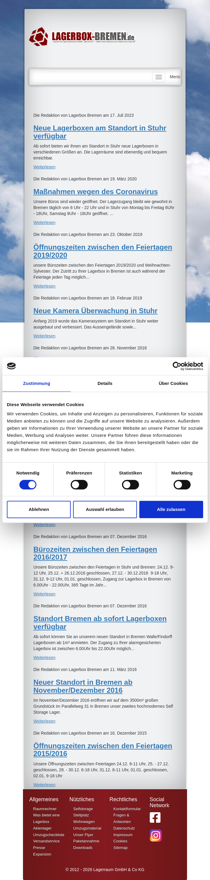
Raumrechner (45, 809)
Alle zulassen (171, 509)
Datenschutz (124, 828)
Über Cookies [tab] (173, 383)
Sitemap (120, 847)
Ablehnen (39, 509)
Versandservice (46, 841)
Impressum (122, 835)
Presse (39, 847)
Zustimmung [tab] (36, 383)
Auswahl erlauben (105, 509)
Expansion (42, 854)
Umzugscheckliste (48, 835)
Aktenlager (42, 828)
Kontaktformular (127, 809)
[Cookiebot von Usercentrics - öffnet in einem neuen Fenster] (177, 366)
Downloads (82, 847)
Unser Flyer (83, 835)
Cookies (120, 841)
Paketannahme (86, 841)
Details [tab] (105, 383)
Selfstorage (83, 809)
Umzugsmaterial (87, 828)
